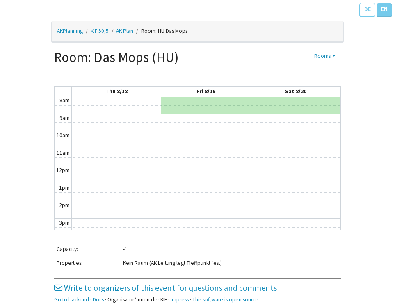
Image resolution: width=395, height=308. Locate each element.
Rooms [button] (322, 56)
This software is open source (225, 299)
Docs (98, 299)
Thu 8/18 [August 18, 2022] (116, 91)
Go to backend (71, 299)
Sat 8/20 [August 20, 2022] (295, 91)
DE (367, 9)
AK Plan (124, 31)
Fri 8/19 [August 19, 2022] (205, 91)
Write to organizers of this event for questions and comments (165, 288)
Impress (180, 299)
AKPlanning (70, 31)
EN (384, 9)
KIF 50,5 (100, 31)
